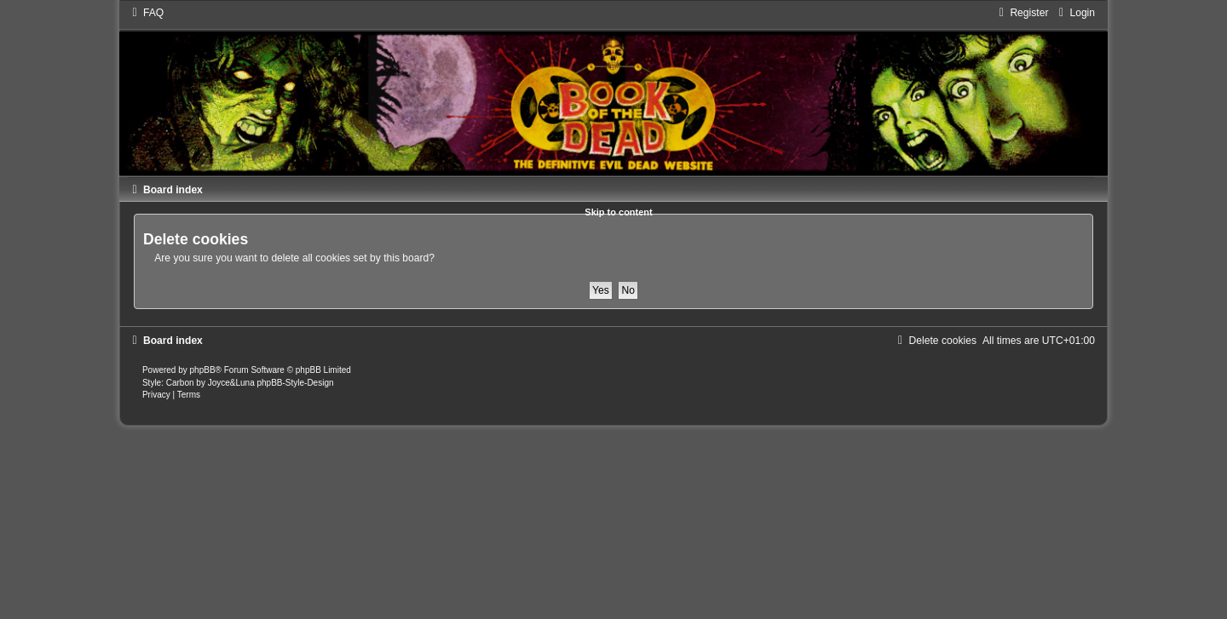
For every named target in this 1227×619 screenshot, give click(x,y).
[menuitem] (146, 13)
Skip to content (618, 212)
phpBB (203, 370)
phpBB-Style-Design (294, 382)
